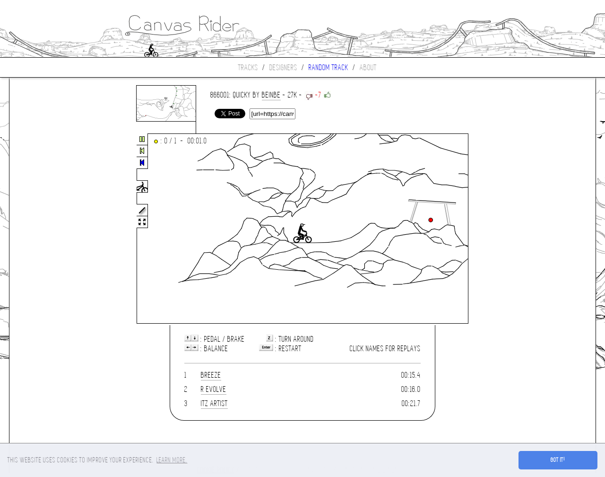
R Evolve (213, 389)
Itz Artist (214, 403)
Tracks (248, 67)
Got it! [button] (558, 460)
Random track (328, 67)
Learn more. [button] (171, 460)
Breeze (211, 375)
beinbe (271, 95)
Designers (283, 67)
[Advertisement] (49, 229)
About (368, 67)
